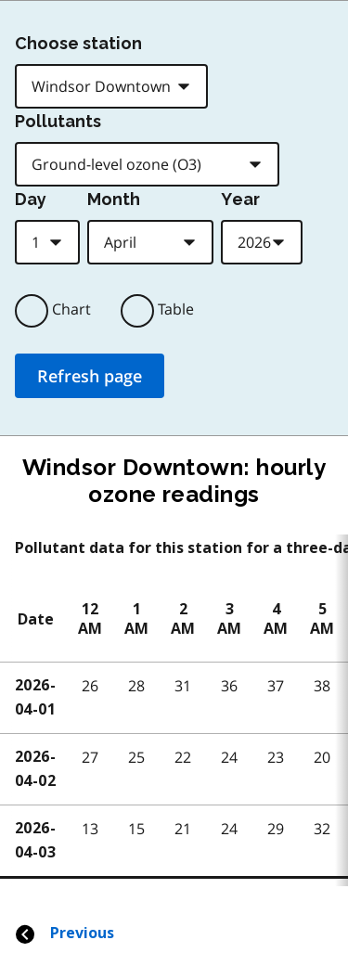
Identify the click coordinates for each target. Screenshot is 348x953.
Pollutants (58, 121)
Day (30, 199)
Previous (64, 933)
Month (113, 199)
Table (176, 309)
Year (240, 199)
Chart (71, 309)
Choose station (78, 43)
